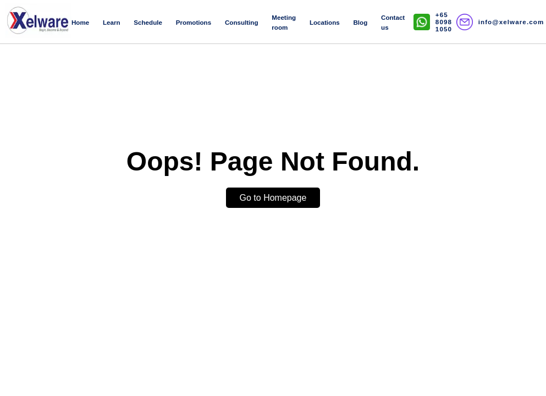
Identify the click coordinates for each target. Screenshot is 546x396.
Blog (361, 22)
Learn (111, 22)
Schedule (148, 22)
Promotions (193, 22)
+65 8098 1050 (443, 21)
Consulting (241, 22)
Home (80, 22)
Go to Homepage (273, 197)
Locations (325, 22)
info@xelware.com (511, 21)
